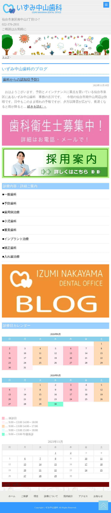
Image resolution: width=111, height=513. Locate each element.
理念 (36, 496)
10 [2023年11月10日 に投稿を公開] (86, 458)
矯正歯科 (10, 247)
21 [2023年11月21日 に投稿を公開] (40, 470)
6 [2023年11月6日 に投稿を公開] (24, 458)
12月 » (17, 484)
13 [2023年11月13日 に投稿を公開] (25, 464)
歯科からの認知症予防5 (21, 79)
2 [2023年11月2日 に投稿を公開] (70, 453)
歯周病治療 (12, 212)
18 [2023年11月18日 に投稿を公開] (101, 464)
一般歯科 (10, 194)
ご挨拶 (24, 496)
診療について (51, 496)
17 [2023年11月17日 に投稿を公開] (86, 464)
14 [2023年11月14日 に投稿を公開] (40, 464)
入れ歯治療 (12, 256)
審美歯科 (10, 229)
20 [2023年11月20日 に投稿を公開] (25, 470)
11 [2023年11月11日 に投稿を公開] (101, 458)
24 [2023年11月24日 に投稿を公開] (86, 470)
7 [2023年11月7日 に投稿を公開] (40, 458)
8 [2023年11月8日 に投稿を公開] (55, 458)
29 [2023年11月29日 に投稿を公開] (55, 476)
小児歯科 (10, 221)
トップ (5, 57)
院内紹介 (68, 496)
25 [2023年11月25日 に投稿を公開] (101, 470)
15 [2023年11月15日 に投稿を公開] (55, 464)
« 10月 (6, 484)
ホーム (11, 496)
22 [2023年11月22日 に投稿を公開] (55, 470)
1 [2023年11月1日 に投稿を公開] (55, 453)
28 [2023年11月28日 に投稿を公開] (40, 476)
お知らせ (98, 496)
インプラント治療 (16, 238)
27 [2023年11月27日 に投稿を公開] (25, 476)
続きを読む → (36, 106)
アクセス (83, 496)
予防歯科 (10, 203)
